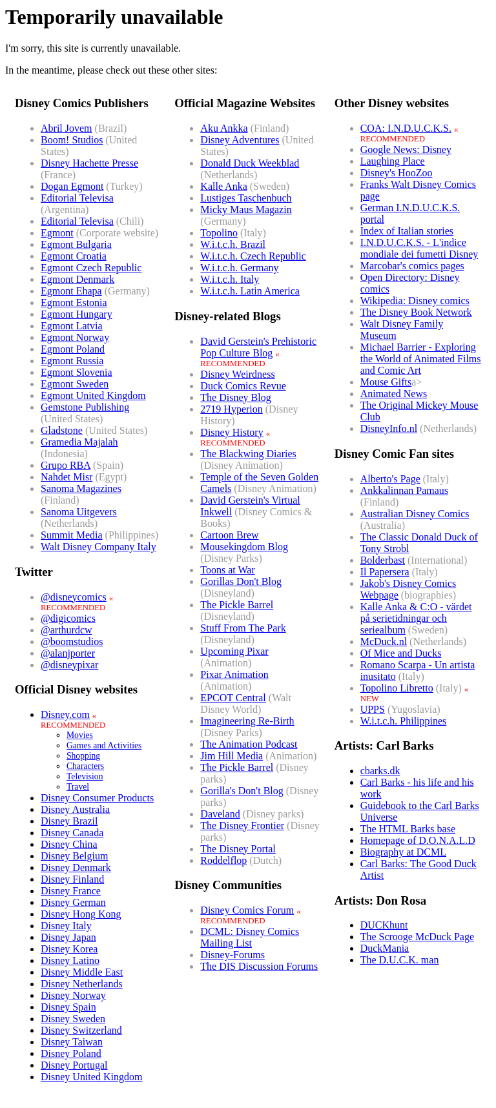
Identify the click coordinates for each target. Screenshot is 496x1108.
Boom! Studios (72, 139)
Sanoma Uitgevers (79, 511)
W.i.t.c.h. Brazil (232, 244)
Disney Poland (71, 1053)
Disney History (231, 432)
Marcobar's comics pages (412, 265)
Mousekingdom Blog (244, 546)
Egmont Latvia (72, 325)
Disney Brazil (69, 821)
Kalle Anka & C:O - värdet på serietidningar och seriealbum (416, 618)
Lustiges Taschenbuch (245, 197)
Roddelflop (223, 860)
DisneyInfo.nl (388, 428)
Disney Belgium (74, 855)
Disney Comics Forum (247, 910)
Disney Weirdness (237, 374)
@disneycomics (74, 596)
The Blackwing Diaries (248, 453)
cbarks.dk (380, 770)
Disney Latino (70, 960)
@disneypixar (69, 664)
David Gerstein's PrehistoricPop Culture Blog (258, 347)
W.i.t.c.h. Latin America (250, 290)
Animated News (394, 393)
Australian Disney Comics (415, 513)
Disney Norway (73, 995)
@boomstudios (72, 641)
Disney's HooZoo (396, 172)
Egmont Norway (75, 337)
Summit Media (72, 534)
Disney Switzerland (81, 1030)
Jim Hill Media (231, 755)
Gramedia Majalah (79, 441)
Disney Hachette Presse (89, 163)
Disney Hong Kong (81, 913)
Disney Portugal (74, 1065)
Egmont (57, 232)
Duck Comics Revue (242, 385)
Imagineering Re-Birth (247, 720)
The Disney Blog (235, 397)
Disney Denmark (76, 867)
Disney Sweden (73, 1018)
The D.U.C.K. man (399, 959)
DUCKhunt (384, 924)
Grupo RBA (65, 465)
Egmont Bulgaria (76, 244)
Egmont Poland (73, 349)
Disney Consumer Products (97, 797)
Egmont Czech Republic (91, 267)
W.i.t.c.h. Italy (229, 279)
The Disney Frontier (242, 825)
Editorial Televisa (77, 197)
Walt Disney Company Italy (98, 546)
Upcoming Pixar (234, 651)
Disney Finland (72, 879)
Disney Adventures (239, 139)
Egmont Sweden (74, 383)
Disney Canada (72, 832)
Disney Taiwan (72, 1041)
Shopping (83, 756)
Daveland (220, 813)
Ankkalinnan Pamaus (404, 490)
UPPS (372, 709)
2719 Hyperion (231, 409)
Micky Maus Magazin (245, 209)
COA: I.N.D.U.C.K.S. (405, 128)
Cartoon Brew (229, 534)
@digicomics (68, 618)
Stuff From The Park (242, 627)
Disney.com (65, 714)
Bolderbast (382, 560)
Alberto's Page (390, 478)
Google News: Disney (405, 149)
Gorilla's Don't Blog (241, 790)
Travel (78, 787)
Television (85, 776)
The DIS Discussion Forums (259, 966)
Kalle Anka (223, 186)
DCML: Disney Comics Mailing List (249, 937)
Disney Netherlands (82, 983)
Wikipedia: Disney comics (415, 300)
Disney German (73, 902)
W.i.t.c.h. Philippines (403, 720)
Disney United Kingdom (91, 1076)
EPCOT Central (232, 697)
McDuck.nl (383, 641)
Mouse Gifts (386, 381)
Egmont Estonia (74, 302)
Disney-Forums (232, 954)
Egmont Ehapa (71, 290)
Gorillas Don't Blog (241, 581)
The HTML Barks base (407, 828)
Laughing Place (392, 161)
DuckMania (384, 948)
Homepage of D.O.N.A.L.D (417, 840)
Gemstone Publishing (85, 407)
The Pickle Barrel (236, 604)
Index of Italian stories (406, 230)
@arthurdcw (66, 629)
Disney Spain (68, 1006)
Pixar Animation (234, 674)
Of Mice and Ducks (401, 653)
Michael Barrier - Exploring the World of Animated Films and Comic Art (420, 359)
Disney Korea (69, 948)
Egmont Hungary (76, 314)
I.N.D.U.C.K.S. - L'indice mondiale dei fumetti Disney (419, 248)
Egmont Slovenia (76, 372)
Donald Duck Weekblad (249, 163)
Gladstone (62, 430)
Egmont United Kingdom (93, 395)
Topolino (219, 232)
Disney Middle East (82, 972)
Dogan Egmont (72, 186)
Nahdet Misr (66, 476)
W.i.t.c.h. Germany (239, 267)
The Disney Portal (237, 848)
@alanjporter (68, 653)
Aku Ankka (223, 128)
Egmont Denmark (77, 279)
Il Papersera (384, 571)
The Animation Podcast (248, 744)
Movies (80, 735)
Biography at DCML (403, 851)
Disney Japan (68, 937)
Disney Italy (66, 925)
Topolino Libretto (396, 687)
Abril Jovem (66, 128)
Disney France (71, 890)
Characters (85, 766)
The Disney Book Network (416, 312)
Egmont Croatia (74, 256)
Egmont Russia (72, 360)
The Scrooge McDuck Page (417, 936)
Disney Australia (75, 809)
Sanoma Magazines (81, 488)
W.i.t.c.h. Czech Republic (252, 256)
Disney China (69, 844)
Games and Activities (104, 745)
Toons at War (227, 569)
